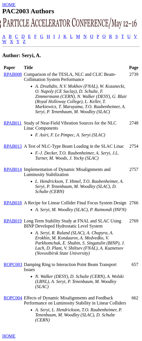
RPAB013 (13, 146)
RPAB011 (13, 123)
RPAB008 (13, 74)
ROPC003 (13, 264)
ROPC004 (13, 297)
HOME (8, 4)
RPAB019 (13, 220)
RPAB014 (13, 169)
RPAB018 (13, 202)
